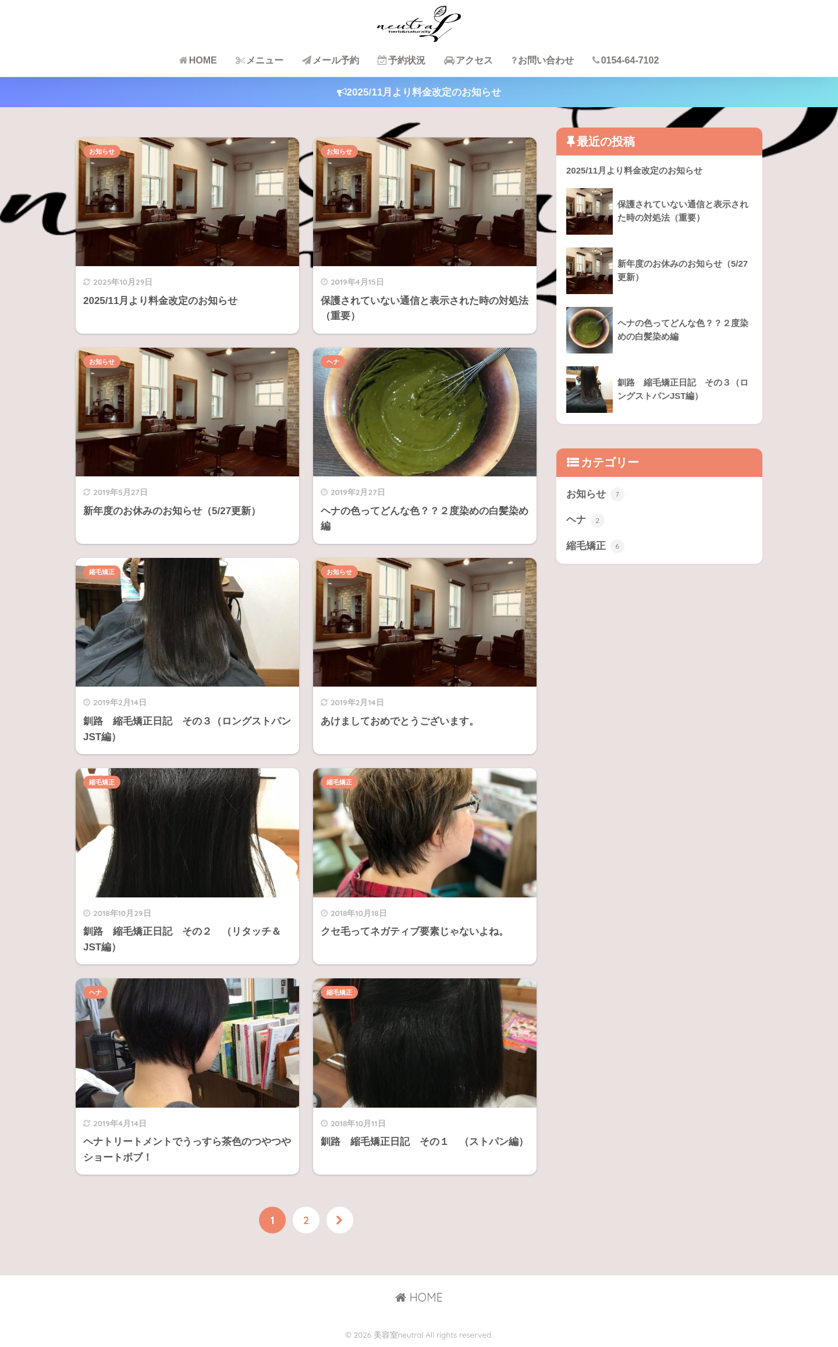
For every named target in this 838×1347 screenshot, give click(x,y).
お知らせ (102, 151)
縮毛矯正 (102, 572)
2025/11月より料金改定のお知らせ (419, 92)
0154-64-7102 (625, 60)
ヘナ (332, 362)
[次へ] (339, 1220)
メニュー (259, 60)
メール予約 (330, 60)
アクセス (468, 60)
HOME (198, 60)
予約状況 (401, 60)
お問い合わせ (543, 60)
